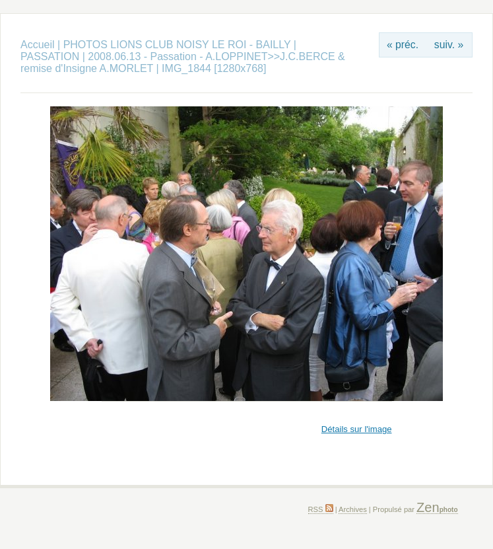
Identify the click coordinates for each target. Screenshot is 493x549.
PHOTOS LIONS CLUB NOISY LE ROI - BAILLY (178, 44)
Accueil (37, 44)
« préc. (402, 44)
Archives (353, 509)
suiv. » (448, 44)
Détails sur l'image (356, 429)
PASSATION (49, 56)
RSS (320, 509)
